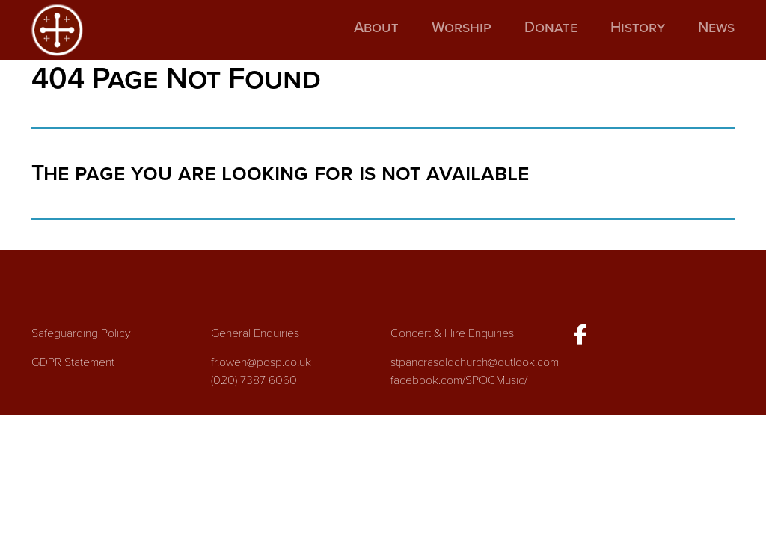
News (716, 28)
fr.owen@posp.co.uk (261, 362)
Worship (461, 28)
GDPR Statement (72, 362)
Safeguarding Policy (81, 333)
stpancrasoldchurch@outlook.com (474, 362)
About (376, 28)
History (637, 28)
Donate (550, 28)
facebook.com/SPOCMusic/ (458, 380)
